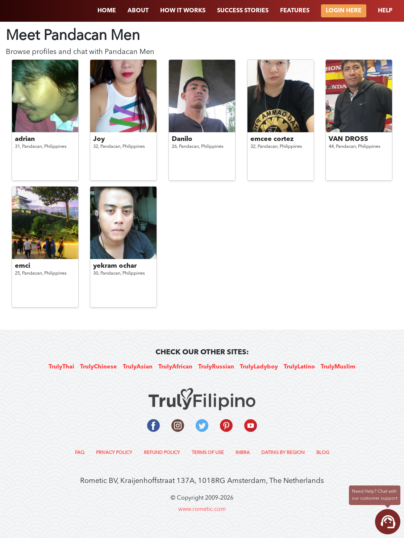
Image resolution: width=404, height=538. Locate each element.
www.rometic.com (202, 509)
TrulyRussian (216, 367)
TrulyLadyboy (259, 367)
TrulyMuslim (338, 367)
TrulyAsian (138, 367)
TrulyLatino (299, 367)
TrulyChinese (98, 367)
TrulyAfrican (175, 367)
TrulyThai (61, 367)
